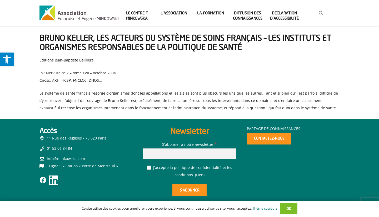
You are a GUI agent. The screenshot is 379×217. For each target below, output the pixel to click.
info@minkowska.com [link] (66, 159)
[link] (7, 59)
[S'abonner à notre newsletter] (189, 153)
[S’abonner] (189, 190)
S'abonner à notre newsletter (189, 145)
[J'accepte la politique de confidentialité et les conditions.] (149, 168)
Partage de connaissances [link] (273, 129)
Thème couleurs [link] (264, 208)
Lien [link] (199, 175)
